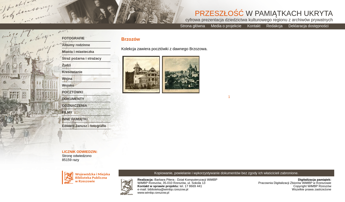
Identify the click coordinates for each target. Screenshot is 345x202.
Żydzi (66, 65)
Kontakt (253, 26)
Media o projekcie (226, 26)
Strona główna (192, 26)
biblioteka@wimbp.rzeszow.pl (167, 189)
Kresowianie (72, 72)
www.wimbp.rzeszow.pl (153, 192)
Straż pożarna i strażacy (81, 58)
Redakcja (274, 26)
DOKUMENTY (73, 99)
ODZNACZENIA (74, 106)
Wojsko (68, 85)
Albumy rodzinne (76, 45)
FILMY (67, 112)
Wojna (67, 79)
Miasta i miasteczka (78, 52)
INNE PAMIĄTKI (75, 119)
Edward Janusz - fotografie (84, 126)
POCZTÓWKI (72, 92)
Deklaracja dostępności (308, 26)
